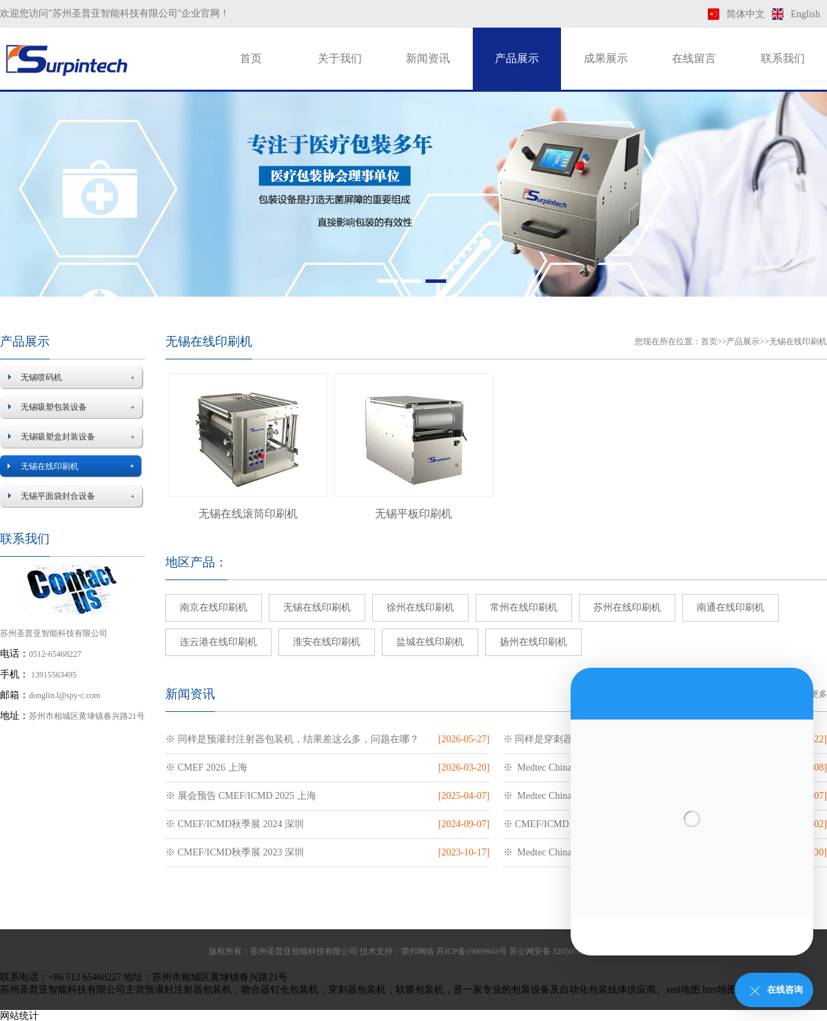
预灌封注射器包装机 (188, 989)
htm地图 (719, 989)
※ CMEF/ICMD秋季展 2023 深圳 (234, 852)
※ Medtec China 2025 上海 (559, 767)
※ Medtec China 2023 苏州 (559, 852)
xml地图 (683, 989)
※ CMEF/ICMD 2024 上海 (558, 824)
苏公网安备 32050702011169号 (563, 951)
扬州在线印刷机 (533, 642)
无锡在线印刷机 (50, 466)
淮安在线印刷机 (326, 642)
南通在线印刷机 (730, 607)
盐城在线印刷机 (430, 642)
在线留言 (694, 58)
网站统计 (19, 1016)
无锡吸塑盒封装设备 (58, 437)
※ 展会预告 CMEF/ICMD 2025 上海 (240, 796)
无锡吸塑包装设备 (54, 407)
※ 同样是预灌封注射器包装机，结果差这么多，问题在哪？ (292, 739)
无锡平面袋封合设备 (58, 496)
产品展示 (517, 58)
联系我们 (783, 58)
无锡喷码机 (41, 377)
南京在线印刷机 (213, 607)
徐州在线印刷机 (420, 607)
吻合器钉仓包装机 (279, 989)
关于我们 (340, 58)
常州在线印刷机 (524, 607)
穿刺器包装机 (357, 989)
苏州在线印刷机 (627, 607)
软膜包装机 (420, 989)
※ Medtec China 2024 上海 (559, 796)
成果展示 (606, 58)
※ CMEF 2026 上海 (206, 767)
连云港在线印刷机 (218, 642)
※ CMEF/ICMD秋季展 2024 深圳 (234, 824)
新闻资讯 (428, 58)
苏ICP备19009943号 (471, 951)
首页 (251, 58)
